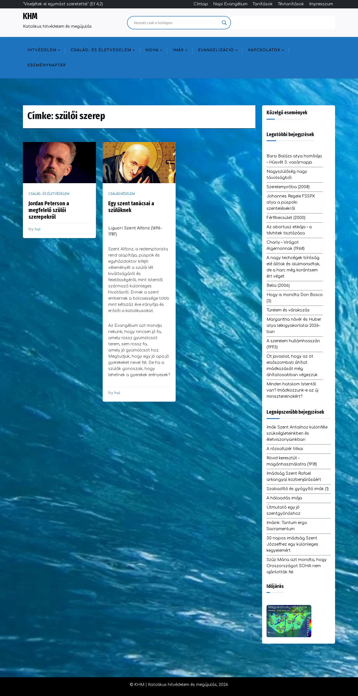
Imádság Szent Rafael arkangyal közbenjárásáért (294, 476)
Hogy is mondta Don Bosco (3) (295, 298)
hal (38, 229)
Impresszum (321, 4)
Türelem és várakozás (288, 310)
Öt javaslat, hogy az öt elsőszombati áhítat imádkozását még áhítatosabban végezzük (292, 365)
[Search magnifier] (224, 23)
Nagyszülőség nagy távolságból (287, 174)
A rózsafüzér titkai (285, 449)
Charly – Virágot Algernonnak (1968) (286, 245)
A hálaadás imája (284, 498)
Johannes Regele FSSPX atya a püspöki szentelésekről (291, 202)
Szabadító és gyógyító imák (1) (298, 489)
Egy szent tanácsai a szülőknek (131, 206)
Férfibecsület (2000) (286, 218)
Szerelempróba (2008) (288, 187)
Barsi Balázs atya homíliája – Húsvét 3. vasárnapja (294, 159)
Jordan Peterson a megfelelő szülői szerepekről (49, 210)
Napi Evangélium (230, 4)
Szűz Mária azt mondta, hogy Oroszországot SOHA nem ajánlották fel (297, 566)
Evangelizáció (216, 50)
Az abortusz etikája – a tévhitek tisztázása (289, 230)
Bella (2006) (278, 285)
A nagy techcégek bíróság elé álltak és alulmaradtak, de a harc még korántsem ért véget (293, 267)
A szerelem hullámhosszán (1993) (293, 344)
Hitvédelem (41, 50)
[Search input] (176, 23)
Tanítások (263, 4)
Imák (178, 50)
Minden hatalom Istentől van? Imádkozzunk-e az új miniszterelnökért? (292, 390)
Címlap (201, 4)
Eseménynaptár (46, 65)
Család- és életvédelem (101, 50)
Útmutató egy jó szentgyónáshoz (283, 510)
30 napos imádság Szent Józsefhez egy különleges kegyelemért (292, 544)
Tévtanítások (291, 4)
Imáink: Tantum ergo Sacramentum (287, 526)
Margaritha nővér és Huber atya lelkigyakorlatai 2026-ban (294, 325)
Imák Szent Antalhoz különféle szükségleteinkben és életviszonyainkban (297, 433)
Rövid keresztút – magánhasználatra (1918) (292, 461)
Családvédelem (121, 193)
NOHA (152, 50)
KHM (30, 16)
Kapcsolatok (264, 50)
